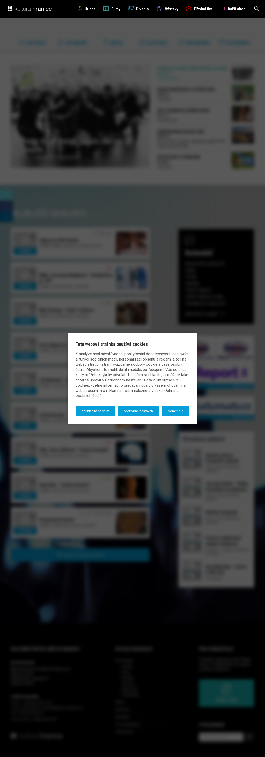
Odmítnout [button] (175, 411)
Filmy (111, 8)
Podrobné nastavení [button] (139, 411)
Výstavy (167, 8)
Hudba (86, 8)
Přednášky (199, 8)
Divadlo (138, 8)
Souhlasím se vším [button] (95, 411)
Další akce (233, 8)
